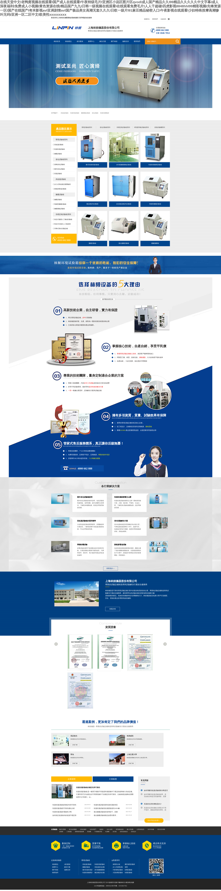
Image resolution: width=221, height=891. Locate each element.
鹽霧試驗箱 (58, 154)
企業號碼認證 (140, 829)
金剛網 (61, 831)
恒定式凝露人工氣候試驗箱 (63, 219)
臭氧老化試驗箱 (59, 164)
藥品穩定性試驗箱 (92, 204)
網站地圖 (131, 882)
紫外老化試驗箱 (59, 169)
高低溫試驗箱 (65, 113)
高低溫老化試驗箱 (100, 867)
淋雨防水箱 (116, 864)
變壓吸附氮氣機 (79, 831)
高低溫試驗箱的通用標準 (86, 521)
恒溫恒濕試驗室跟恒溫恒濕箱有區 (106, 805)
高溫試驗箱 (58, 173)
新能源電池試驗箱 (60, 189)
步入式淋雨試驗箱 (119, 867)
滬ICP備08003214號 (121, 882)
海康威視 (130, 736)
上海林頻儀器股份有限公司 (121, 581)
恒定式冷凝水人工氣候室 (62, 224)
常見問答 (144, 780)
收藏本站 (147, 19)
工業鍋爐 (69, 831)
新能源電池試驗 (120, 544)
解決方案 (103, 41)
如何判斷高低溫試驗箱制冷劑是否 (156, 790)
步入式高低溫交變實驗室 (62, 184)
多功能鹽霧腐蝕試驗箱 (123, 164)
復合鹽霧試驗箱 (124, 243)
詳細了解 (74, 745)
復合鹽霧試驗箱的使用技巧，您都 (106, 812)
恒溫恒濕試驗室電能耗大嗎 (62, 812)
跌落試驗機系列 (160, 127)
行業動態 (113, 779)
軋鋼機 (107, 831)
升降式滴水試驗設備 (61, 228)
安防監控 (133, 831)
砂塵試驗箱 (128, 870)
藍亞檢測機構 (73, 829)
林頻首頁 (57, 41)
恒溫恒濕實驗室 (104, 113)
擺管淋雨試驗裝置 (131, 864)
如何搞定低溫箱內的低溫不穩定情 (64, 815)
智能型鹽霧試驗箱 (60, 204)
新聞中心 (91, 41)
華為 (72, 754)
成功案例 (80, 41)
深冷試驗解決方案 (121, 521)
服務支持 (125, 41)
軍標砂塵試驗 (82, 544)
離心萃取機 (130, 829)
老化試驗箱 (95, 113)
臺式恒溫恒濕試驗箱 (92, 164)
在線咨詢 (163, 19)
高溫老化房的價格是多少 (152, 804)
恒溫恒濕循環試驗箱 (155, 164)
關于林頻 (114, 41)
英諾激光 (73, 736)
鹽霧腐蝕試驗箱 (85, 113)
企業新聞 (71, 779)
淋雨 (126, 867)
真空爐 (114, 831)
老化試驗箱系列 (62, 159)
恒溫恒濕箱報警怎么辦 (122, 497)
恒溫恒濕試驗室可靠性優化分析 (63, 808)
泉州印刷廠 (151, 829)
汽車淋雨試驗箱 (118, 870)
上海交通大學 (132, 754)
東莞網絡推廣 (119, 829)
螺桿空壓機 (62, 829)
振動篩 (101, 829)
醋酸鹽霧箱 (155, 243)
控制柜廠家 (83, 829)
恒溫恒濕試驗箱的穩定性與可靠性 (88, 787)
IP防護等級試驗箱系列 (141, 127)
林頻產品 (68, 41)
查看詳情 (112, 609)
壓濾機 (89, 831)
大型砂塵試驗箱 (118, 872)
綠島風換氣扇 (124, 831)
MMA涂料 (109, 829)
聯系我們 (155, 19)
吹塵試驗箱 (128, 872)
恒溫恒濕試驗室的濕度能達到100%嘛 (107, 808)
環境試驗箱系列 (62, 139)
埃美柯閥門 (93, 829)
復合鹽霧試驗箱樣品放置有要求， (106, 815)
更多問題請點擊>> (153, 820)
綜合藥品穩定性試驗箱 (123, 204)
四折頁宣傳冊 (161, 829)
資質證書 (110, 627)
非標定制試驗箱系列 (63, 214)
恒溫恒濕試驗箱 (74, 113)
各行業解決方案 (110, 486)
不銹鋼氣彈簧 (98, 831)
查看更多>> (110, 568)
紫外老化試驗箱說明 (84, 497)
